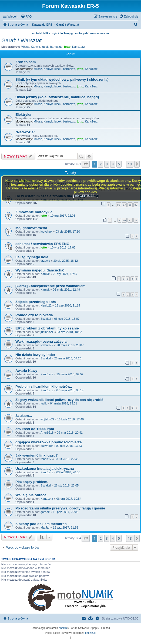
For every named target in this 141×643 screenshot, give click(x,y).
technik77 (47, 345)
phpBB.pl (90, 632)
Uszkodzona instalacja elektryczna (44, 469)
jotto (67, 46)
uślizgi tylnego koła (31, 257)
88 (130, 204)
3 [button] (107, 164)
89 (136, 204)
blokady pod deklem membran (41, 524)
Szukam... (23, 416)
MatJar (45, 527)
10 (124, 220)
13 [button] (130, 164)
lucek (45, 46)
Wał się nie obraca (30, 495)
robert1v (46, 459)
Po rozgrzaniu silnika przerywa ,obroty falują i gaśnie (60, 508)
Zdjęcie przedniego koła (35, 302)
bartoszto (56, 46)
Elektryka (23, 115)
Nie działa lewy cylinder (35, 355)
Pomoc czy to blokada (34, 315)
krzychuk (46, 231)
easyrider (47, 445)
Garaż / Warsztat (21, 40)
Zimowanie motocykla (33, 212)
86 (118, 204)
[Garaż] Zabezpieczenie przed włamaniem (50, 286)
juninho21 (47, 332)
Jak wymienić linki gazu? (36, 455)
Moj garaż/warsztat (31, 228)
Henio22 (46, 305)
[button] (86, 164)
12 (136, 220)
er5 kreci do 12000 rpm (34, 429)
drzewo (45, 260)
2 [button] (101, 164)
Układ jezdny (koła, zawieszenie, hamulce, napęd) (57, 97)
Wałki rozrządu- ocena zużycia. (41, 341)
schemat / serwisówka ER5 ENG (42, 244)
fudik (44, 403)
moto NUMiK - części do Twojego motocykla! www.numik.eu (70, 33)
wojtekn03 (47, 419)
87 (124, 204)
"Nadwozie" (25, 132)
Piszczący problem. (31, 482)
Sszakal (46, 318)
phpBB (63, 628)
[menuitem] (26, 16)
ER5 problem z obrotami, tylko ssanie (47, 328)
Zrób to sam (25, 62)
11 (130, 220)
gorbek (45, 511)
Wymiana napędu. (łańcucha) (40, 270)
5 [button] (119, 164)
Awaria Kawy (26, 371)
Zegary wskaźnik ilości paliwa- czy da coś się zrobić (59, 400)
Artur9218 (47, 432)
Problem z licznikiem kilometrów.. (43, 387)
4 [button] (113, 164)
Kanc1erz (78, 46)
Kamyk (35, 46)
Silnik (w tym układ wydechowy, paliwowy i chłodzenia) (62, 79)
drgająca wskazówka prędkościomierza (48, 442)
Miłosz (25, 46)
